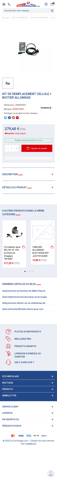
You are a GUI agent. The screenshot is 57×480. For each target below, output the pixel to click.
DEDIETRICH (18, 109)
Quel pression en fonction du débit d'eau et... (24, 291)
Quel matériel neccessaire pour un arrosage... (25, 297)
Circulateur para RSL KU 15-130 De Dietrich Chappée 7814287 (12, 253)
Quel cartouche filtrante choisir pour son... (23, 309)
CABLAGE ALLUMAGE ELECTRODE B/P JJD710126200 (40, 251)
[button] (24, 271)
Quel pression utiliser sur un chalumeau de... (24, 303)
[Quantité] (11, 148)
